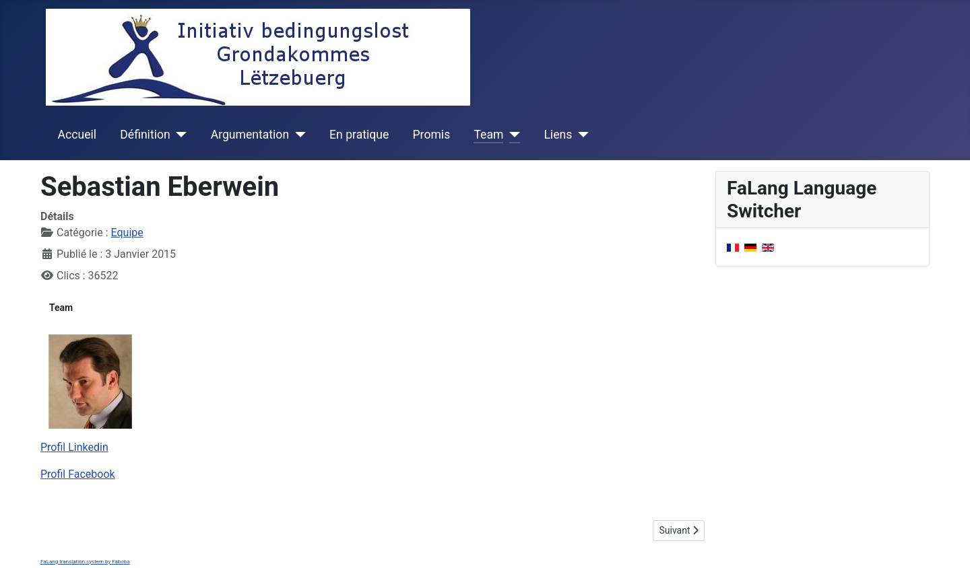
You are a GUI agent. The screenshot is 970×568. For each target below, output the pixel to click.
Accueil (77, 134)
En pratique (359, 134)
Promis (432, 134)
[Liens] (580, 134)
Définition (145, 134)
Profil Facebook (77, 474)
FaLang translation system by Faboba (85, 562)
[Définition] (178, 134)
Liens (558, 134)
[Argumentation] (297, 134)
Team (488, 134)
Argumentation (250, 134)
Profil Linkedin (74, 447)
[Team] (511, 134)
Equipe (127, 232)
